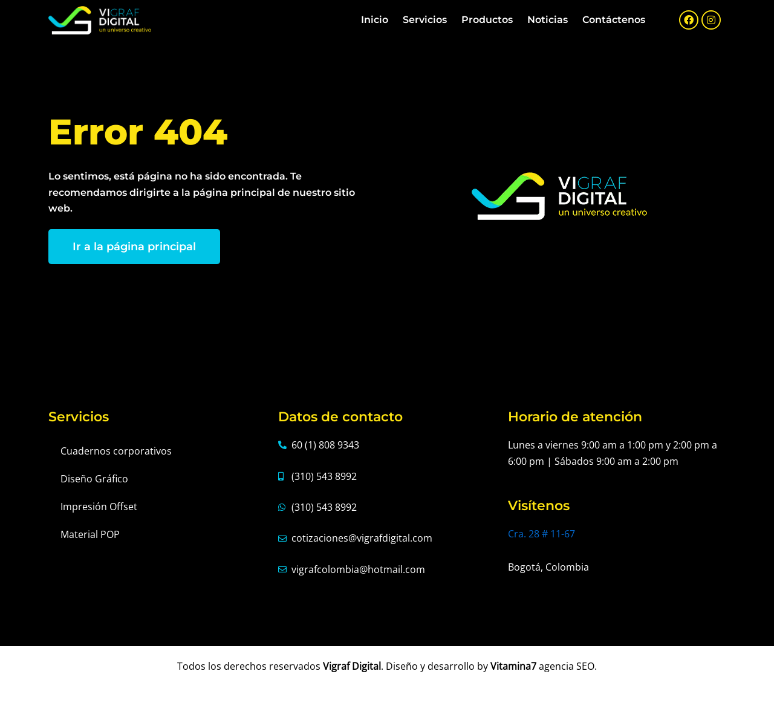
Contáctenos (613, 19)
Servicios (425, 19)
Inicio (374, 19)
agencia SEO (566, 666)
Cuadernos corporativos (116, 451)
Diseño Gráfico (94, 478)
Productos (487, 19)
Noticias (547, 19)
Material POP (90, 534)
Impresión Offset (98, 506)
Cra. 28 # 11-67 (541, 533)
